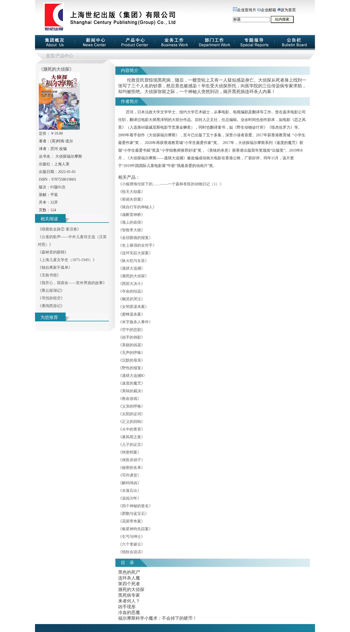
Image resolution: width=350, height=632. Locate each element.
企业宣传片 (244, 10)
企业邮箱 (266, 10)
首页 (50, 55)
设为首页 (286, 10)
